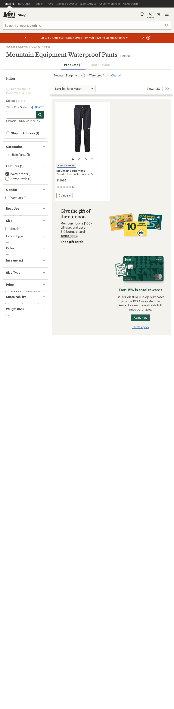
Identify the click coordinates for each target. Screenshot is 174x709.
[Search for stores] (40, 115)
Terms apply (69, 235)
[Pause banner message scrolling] (148, 37)
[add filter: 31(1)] (9, 301)
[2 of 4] (79, 159)
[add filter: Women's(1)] (14, 197)
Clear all (116, 75)
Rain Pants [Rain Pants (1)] (19, 154)
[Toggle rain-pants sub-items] (8, 155)
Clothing (35, 46)
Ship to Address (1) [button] (22, 133)
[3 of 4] (85, 159)
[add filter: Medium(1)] (13, 240)
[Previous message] (25, 37)
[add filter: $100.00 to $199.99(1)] (21, 339)
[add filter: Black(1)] (13, 282)
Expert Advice (99, 65)
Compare (64, 196)
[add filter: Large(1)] (11, 245)
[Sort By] (73, 88)
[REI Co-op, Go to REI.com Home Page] (9, 14)
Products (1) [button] (73, 65)
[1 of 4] (73, 159)
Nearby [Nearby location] (37, 107)
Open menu (167, 14)
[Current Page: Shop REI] (10, 4)
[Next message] (143, 37)
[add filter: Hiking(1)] (12, 216)
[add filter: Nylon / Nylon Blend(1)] (21, 263)
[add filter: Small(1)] (11, 235)
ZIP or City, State (16, 107)
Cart (158, 14)
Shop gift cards (72, 241)
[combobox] (87, 25)
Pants (47, 46)
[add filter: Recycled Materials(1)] (20, 357)
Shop (22, 15)
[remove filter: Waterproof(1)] (15, 174)
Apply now (140, 317)
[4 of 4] (92, 159)
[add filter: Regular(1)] (13, 320)
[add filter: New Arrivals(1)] (16, 179)
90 (167, 88)
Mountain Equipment (17, 46)
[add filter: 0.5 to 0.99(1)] (15, 376)
